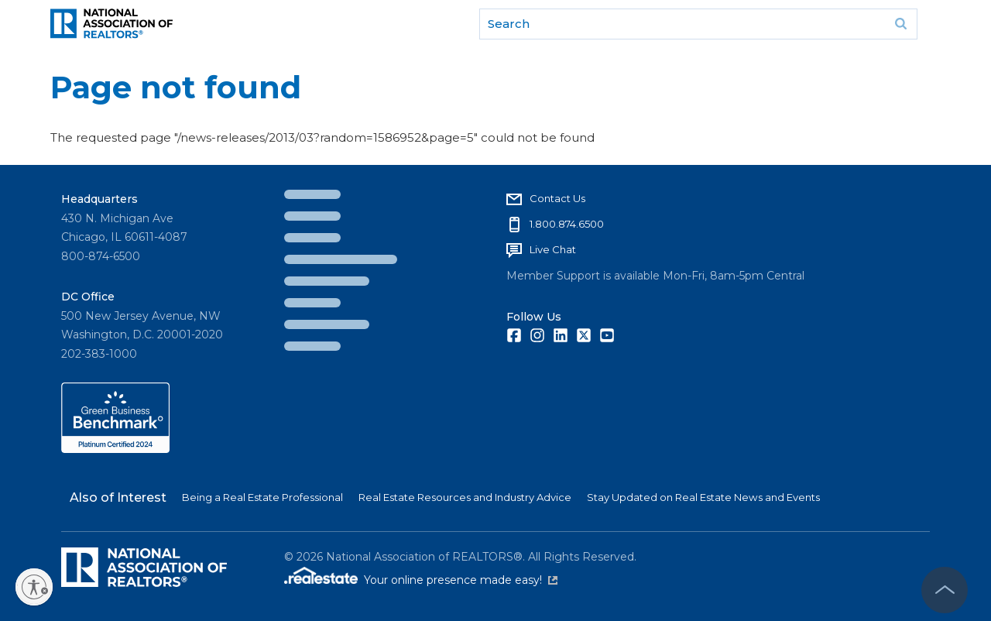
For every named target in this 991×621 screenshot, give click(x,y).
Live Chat (553, 249)
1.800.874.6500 (567, 224)
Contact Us (557, 198)
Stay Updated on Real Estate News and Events (703, 497)
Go (900, 24)
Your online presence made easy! (460, 580)
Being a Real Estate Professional (262, 497)
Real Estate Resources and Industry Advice (464, 497)
